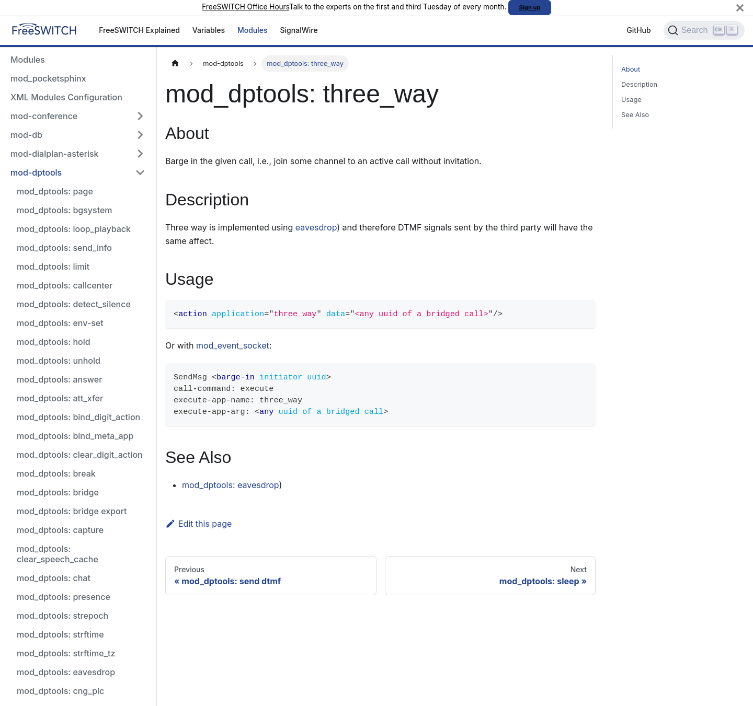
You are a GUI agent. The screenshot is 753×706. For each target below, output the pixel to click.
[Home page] (175, 63)
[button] (78, 116)
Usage (631, 99)
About (630, 69)
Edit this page (198, 523)
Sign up (530, 7)
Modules (252, 30)
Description (639, 84)
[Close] (740, 7)
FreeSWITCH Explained (139, 30)
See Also (635, 115)
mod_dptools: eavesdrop (230, 485)
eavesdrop (316, 227)
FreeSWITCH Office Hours (245, 7)
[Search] (704, 30)
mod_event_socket (232, 345)
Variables (208, 30)
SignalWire (299, 30)
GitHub (638, 30)
